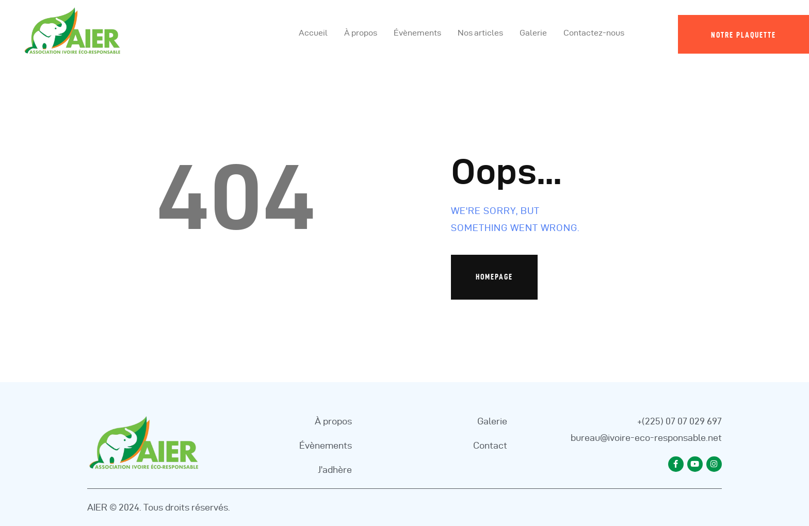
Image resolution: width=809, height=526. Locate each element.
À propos (333, 421)
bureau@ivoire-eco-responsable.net (646, 437)
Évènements (325, 445)
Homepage (494, 276)
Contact (490, 445)
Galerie (492, 421)
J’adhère (335, 469)
